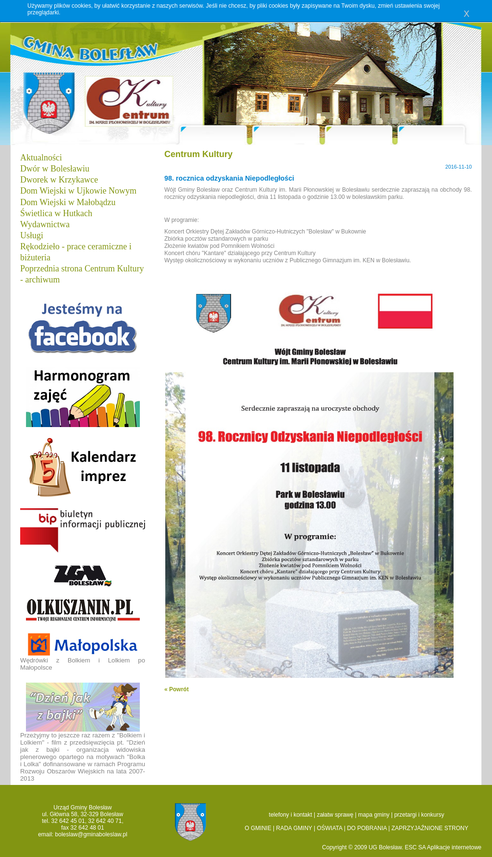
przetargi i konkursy (419, 814)
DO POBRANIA (367, 828)
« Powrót (176, 689)
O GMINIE (258, 828)
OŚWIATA (329, 828)
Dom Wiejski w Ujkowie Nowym (78, 191)
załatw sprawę (335, 814)
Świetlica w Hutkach (56, 213)
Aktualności (41, 157)
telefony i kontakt (290, 814)
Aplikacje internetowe (454, 847)
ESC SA (416, 847)
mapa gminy (373, 814)
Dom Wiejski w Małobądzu (67, 202)
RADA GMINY (294, 828)
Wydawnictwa (45, 224)
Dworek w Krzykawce (59, 179)
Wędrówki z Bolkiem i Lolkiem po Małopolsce (82, 651)
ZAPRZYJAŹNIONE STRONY (430, 828)
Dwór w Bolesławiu (54, 168)
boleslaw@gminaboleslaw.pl (91, 834)
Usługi (31, 235)
